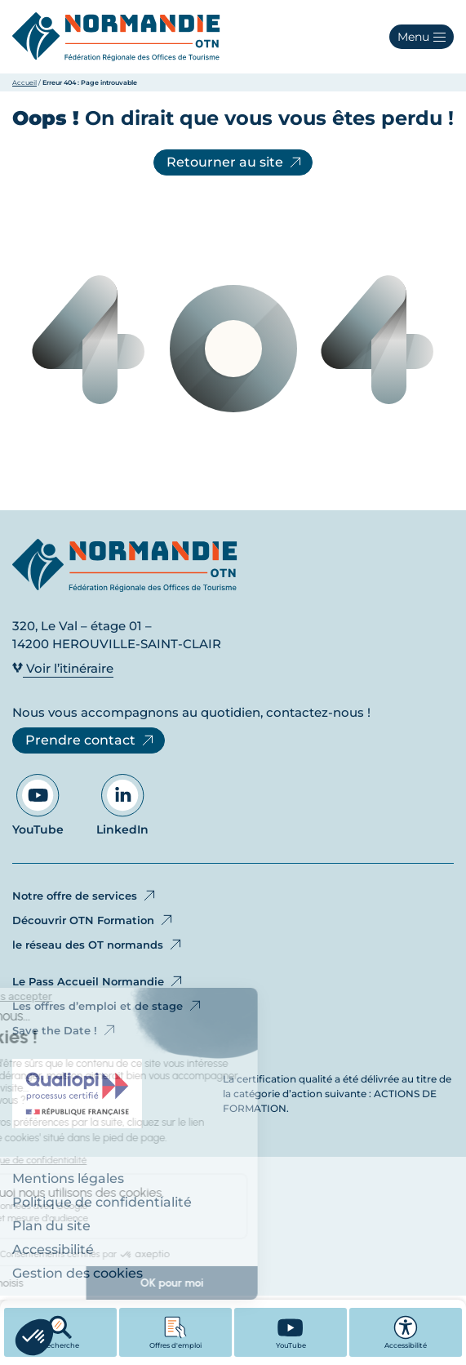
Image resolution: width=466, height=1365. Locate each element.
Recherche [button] (60, 1332)
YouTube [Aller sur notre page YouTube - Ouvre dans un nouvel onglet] (38, 805)
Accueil (24, 82)
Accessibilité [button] (405, 1332)
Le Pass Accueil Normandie (98, 981)
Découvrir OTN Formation (93, 920)
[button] (421, 36)
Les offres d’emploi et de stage (107, 1006)
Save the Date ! (65, 1030)
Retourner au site (235, 162)
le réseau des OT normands (98, 944)
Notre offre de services (85, 895)
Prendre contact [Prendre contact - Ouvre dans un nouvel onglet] (90, 740)
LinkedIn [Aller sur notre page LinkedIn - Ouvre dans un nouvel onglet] (122, 805)
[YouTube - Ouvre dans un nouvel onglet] (290, 1332)
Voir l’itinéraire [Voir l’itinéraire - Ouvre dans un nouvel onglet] (62, 668)
